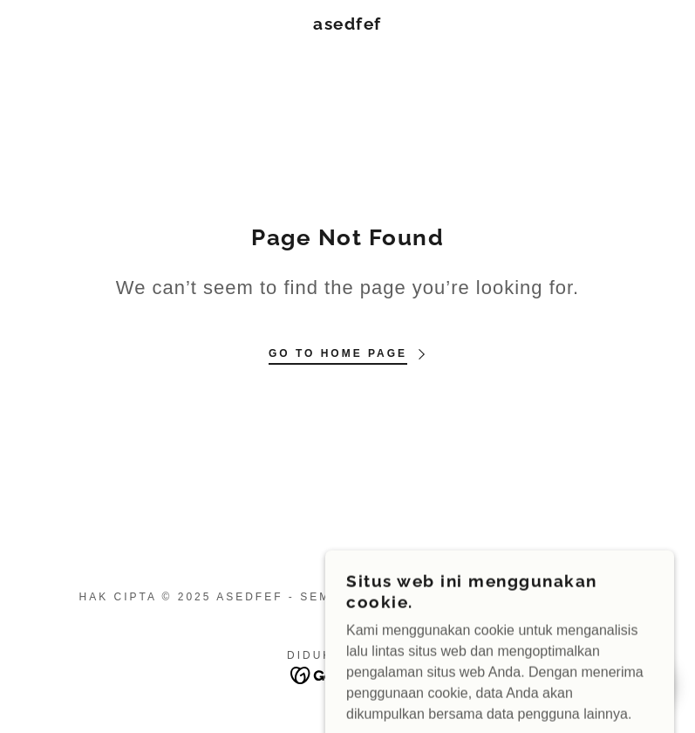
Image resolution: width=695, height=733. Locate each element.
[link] (348, 24)
